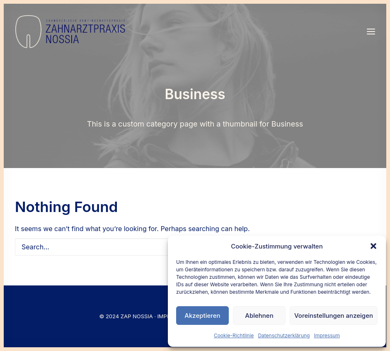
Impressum (327, 335)
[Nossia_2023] (70, 31)
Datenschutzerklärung (284, 335)
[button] (373, 246)
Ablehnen (259, 315)
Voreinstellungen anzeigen (333, 315)
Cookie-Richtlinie (234, 335)
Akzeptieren (202, 315)
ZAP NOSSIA (137, 316)
